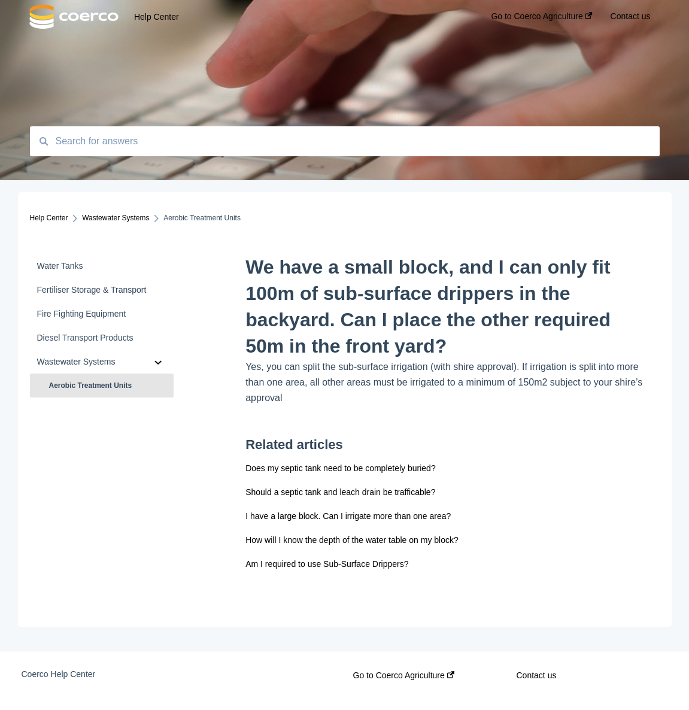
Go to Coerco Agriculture (403, 675)
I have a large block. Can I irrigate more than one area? (348, 516)
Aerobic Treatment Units (90, 385)
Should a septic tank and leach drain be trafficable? (340, 492)
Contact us (537, 675)
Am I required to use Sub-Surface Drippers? (327, 564)
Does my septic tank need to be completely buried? (340, 468)
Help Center (156, 17)
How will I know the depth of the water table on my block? (352, 540)
